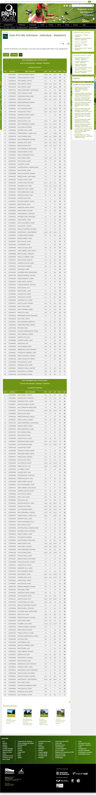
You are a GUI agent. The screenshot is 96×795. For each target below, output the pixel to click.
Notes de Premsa (60, 754)
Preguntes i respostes (84, 745)
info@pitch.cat (8, 780)
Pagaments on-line (7, 756)
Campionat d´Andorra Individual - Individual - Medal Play (83, 39)
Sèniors (20, 748)
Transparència (82, 748)
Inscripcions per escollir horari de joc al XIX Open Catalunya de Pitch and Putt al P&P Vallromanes (83, 131)
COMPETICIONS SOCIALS (81, 32)
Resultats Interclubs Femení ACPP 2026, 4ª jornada (11, 721)
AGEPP (20, 757)
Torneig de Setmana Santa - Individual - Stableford (82, 58)
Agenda (4, 745)
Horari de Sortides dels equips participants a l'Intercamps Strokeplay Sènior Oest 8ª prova (83, 125)
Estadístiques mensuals (85, 752)
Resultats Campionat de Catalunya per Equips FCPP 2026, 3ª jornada (43, 721)
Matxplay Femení (60, 745)
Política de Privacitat (9, 784)
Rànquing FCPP (22, 745)
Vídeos (4, 754)
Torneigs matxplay (7, 748)
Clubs (42, 25)
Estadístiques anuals (84, 754)
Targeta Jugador (43, 752)
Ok (89, 1)
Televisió (40, 743)
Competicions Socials (22, 27)
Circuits (40, 750)
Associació (33, 25)
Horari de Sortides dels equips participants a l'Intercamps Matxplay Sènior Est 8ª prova (83, 121)
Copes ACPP (21, 752)
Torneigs (4, 747)
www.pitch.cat (15, 780)
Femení (20, 747)
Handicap (14, 54)
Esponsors (41, 748)
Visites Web (58, 743)
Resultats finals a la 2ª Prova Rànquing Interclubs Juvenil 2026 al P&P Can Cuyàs (83, 136)
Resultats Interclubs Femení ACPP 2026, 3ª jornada (60, 721)
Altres (59, 25)
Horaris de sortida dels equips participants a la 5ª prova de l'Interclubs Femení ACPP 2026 (83, 99)
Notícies (13, 27)
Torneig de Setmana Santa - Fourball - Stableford (82, 62)
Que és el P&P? (59, 750)
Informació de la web (84, 743)
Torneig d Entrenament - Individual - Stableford (81, 65)
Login (84, 25)
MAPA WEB (5, 738)
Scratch (6, 54)
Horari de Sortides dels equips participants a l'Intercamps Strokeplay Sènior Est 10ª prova (83, 110)
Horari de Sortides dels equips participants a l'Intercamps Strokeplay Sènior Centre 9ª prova (83, 104)
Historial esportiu (7, 750)
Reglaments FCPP (60, 756)
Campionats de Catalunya (25, 741)
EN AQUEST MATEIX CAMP (82, 55)
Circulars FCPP (42, 756)
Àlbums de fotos (7, 752)
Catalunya (41, 747)
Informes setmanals (84, 750)
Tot (20, 54)
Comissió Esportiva (60, 748)
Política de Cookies (9, 785)
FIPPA (19, 754)
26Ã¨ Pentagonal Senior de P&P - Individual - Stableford (84, 68)
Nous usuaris (6, 759)
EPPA (19, 756)
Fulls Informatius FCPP (61, 741)
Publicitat (41, 757)
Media (67, 25)
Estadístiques (59, 757)
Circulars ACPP (42, 754)
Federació (22, 25)
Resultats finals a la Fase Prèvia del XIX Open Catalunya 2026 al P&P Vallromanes (27, 721)
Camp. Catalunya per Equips (26, 743)
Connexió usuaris (7, 757)
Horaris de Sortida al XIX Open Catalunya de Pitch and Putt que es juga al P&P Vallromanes (83, 94)
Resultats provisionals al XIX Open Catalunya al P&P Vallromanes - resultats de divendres (82, 89)
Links (79, 741)
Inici (8, 27)
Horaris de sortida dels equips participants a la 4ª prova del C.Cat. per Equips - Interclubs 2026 (83, 115)
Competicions (8, 25)
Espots (75, 25)
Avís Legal (7, 783)
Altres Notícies (59, 747)
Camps (50, 25)
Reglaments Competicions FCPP (64, 752)
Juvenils (20, 750)
